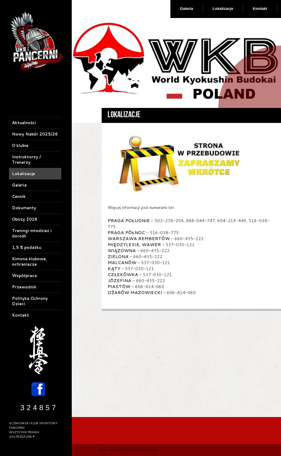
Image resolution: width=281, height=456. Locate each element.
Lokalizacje (223, 8)
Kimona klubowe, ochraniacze (29, 261)
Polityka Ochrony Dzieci (30, 301)
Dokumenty (24, 207)
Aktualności (24, 122)
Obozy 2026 (24, 219)
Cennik (19, 196)
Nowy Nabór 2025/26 (35, 134)
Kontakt (260, 8)
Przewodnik (24, 287)
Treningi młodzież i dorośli (32, 233)
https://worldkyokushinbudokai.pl (128, 449)
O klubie (20, 145)
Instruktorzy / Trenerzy (26, 159)
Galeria (186, 8)
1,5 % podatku (26, 247)
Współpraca (24, 275)
